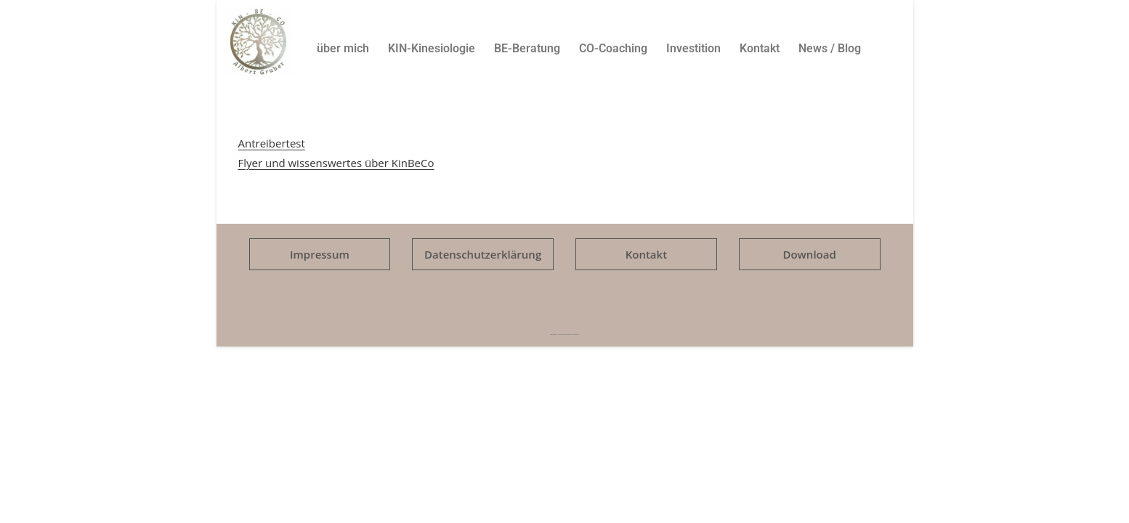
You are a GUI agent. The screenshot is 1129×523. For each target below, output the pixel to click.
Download (808, 254)
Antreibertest (271, 143)
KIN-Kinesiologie (431, 48)
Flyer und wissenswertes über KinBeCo (336, 162)
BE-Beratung (527, 48)
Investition (693, 48)
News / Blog (829, 48)
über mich (343, 48)
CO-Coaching (613, 48)
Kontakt (760, 48)
